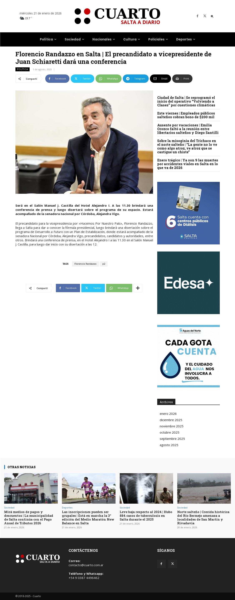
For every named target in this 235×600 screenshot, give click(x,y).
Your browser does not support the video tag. (188, 283)
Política (22, 69)
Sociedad (9, 507)
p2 (103, 264)
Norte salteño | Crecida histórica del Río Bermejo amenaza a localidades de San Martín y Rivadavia (203, 517)
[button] (212, 16)
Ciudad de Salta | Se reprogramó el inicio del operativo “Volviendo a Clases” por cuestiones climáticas (186, 101)
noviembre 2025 (171, 426)
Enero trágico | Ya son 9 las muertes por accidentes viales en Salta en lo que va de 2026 (187, 164)
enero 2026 (168, 413)
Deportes (67, 507)
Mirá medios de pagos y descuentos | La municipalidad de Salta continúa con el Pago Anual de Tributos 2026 (28, 517)
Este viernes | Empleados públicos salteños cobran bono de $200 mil (186, 115)
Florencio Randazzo (85, 264)
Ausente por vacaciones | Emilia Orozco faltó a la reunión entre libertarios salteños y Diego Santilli (188, 129)
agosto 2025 (169, 445)
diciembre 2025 (171, 420)
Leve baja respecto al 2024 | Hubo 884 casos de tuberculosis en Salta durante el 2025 (146, 515)
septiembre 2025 (172, 438)
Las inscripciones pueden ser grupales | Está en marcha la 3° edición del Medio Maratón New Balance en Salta (88, 517)
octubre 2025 (169, 432)
